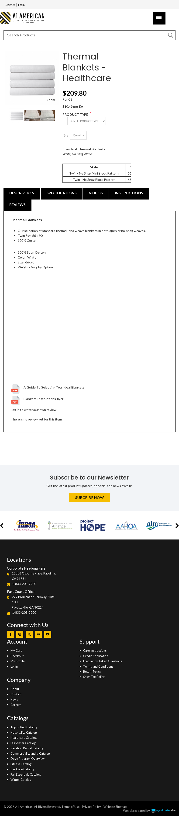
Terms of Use (70, 807)
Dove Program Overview (27, 758)
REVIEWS (17, 204)
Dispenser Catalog (23, 743)
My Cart (16, 650)
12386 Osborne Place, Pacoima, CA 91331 (34, 575)
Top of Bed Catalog (23, 727)
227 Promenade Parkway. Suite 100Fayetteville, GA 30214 (33, 602)
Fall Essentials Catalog (25, 774)
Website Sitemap (115, 807)
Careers (15, 705)
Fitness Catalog (20, 764)
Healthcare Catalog (23, 737)
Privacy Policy (91, 807)
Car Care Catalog (22, 769)
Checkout (17, 656)
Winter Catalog (20, 779)
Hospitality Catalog (23, 732)
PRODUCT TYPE (75, 114)
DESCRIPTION (21, 193)
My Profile (17, 661)
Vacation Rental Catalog (26, 748)
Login (21, 4)
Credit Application (95, 656)
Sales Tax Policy (94, 677)
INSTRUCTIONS (129, 193)
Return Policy (92, 671)
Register (10, 4)
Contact (15, 694)
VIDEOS (96, 193)
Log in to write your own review (33, 410)
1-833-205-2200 (24, 584)
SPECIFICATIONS (62, 193)
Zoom (51, 100)
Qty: (65, 135)
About (14, 689)
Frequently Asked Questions (102, 661)
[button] (2, 525)
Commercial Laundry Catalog (30, 753)
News (14, 699)
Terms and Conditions (98, 666)
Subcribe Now (89, 497)
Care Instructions (95, 650)
